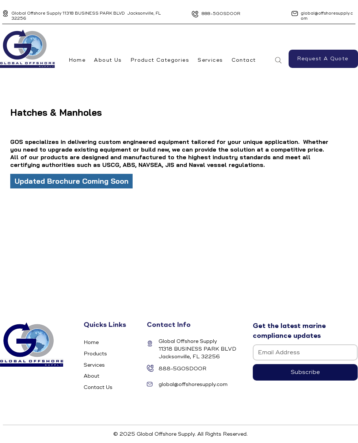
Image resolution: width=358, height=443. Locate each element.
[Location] (5, 13)
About (91, 376)
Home (91, 342)
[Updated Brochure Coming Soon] (71, 181)
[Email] (303, 352)
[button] (159, 60)
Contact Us (98, 387)
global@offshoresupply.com (193, 384)
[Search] (278, 60)
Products (95, 354)
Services (94, 365)
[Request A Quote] (323, 59)
